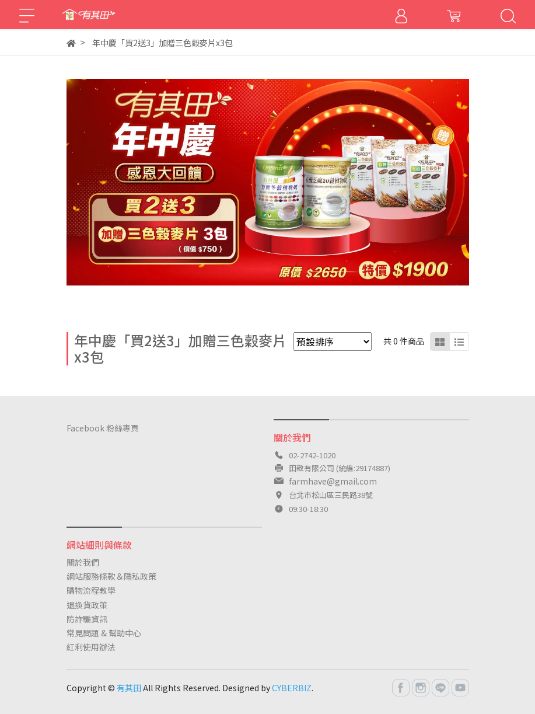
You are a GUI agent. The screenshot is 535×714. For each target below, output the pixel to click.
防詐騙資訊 (87, 619)
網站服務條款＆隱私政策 (111, 576)
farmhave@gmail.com (333, 481)
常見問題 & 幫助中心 (104, 633)
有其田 (129, 688)
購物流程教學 (91, 590)
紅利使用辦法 (91, 647)
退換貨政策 (87, 605)
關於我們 (83, 562)
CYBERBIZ (292, 688)
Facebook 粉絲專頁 (103, 428)
